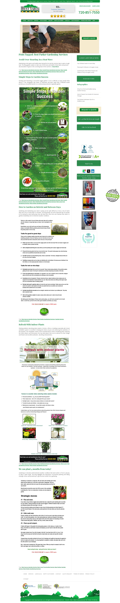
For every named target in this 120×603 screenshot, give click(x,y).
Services (36, 20)
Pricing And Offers (86, 20)
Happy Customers (58, 20)
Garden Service (59, 319)
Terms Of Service (78, 574)
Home (24, 20)
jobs (94, 20)
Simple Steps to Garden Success (33, 77)
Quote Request (75, 20)
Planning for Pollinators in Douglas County (87, 67)
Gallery (50, 20)
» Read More (55, 66)
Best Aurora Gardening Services (30, 70)
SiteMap (25, 579)
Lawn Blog (38, 574)
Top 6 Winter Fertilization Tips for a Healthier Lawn (85, 100)
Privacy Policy (89, 574)
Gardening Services (24, 321)
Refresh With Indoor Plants (31, 324)
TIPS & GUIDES (43, 20)
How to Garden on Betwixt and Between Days (40, 207)
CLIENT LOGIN (96, 6)
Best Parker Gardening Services (38, 73)
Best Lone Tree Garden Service (45, 567)
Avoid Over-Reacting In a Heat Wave (36, 59)
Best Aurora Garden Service (29, 319)
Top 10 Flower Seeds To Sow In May (86, 63)
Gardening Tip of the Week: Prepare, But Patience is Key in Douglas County (87, 71)
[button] (22, 39)
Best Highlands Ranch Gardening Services (44, 71)
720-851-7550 (89, 12)
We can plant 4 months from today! (35, 469)
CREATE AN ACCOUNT (85, 6)
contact (67, 20)
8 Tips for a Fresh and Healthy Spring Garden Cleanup (86, 89)
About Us (30, 20)
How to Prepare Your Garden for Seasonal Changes (88, 95)
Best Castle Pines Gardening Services (50, 70)
